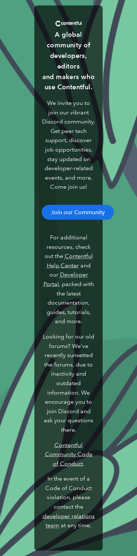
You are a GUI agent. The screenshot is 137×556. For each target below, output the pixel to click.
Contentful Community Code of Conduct (68, 454)
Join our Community (78, 212)
